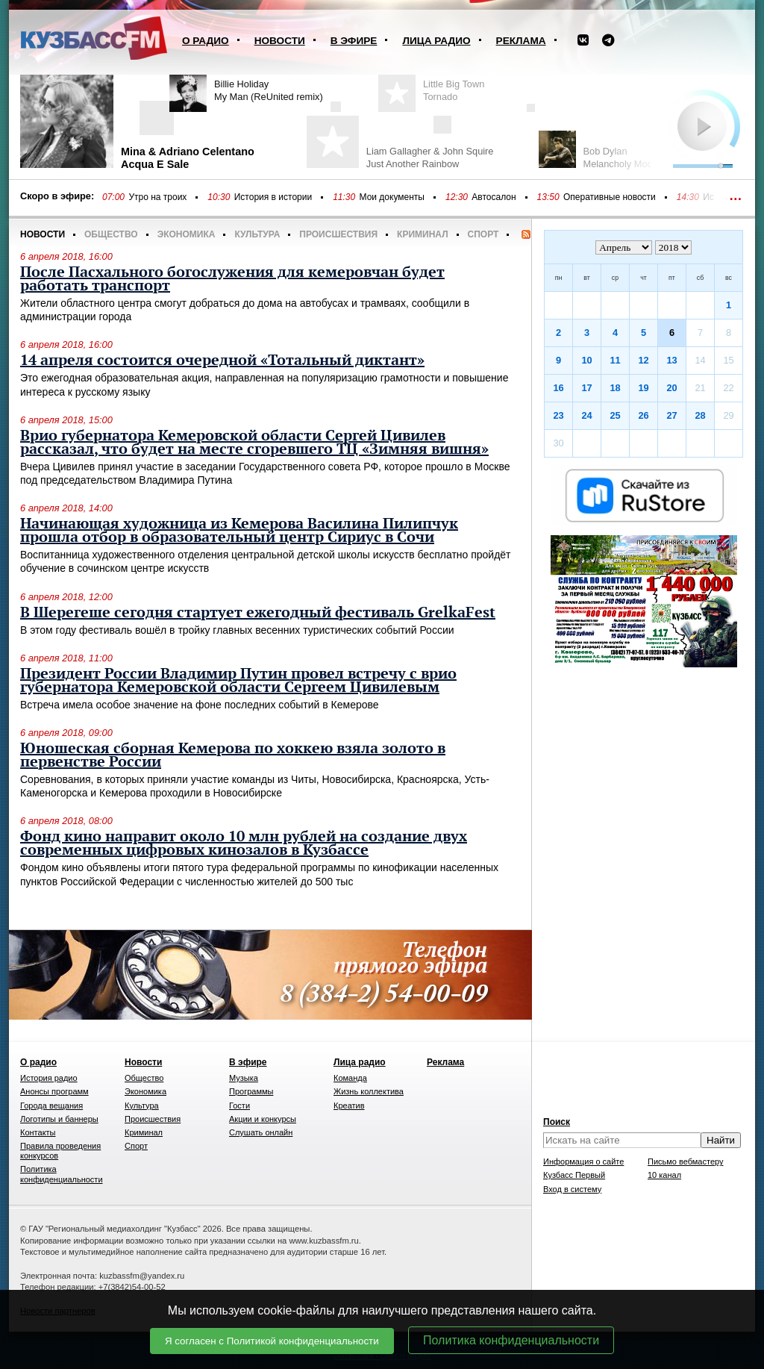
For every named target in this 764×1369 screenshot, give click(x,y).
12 (643, 360)
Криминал (422, 234)
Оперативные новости (609, 197)
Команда (350, 1077)
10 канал (664, 1174)
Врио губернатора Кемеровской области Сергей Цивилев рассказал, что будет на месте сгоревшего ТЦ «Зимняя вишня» (254, 442)
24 (586, 415)
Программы (251, 1091)
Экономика (186, 234)
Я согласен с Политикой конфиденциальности (272, 1341)
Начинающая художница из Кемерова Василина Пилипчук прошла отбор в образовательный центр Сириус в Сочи (239, 530)
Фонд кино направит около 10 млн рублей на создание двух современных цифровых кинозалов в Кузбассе (243, 843)
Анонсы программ (54, 1091)
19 (643, 387)
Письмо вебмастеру (686, 1161)
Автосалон (494, 197)
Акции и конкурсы (262, 1118)
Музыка (243, 1077)
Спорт (483, 234)
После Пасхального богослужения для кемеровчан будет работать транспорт (232, 279)
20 (671, 387)
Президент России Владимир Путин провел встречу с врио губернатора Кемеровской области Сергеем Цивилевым (238, 680)
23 (558, 415)
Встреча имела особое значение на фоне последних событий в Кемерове (199, 705)
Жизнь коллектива (369, 1091)
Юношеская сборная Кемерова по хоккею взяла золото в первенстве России (232, 755)
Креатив (349, 1105)
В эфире (354, 40)
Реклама (521, 40)
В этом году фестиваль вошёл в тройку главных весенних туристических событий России (237, 630)
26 (643, 415)
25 (615, 415)
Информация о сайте (583, 1161)
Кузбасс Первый (574, 1174)
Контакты (38, 1132)
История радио (49, 1077)
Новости (279, 40)
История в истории (273, 197)
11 (615, 360)
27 (671, 415)
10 (586, 360)
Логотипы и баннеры (59, 1118)
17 (586, 387)
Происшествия (338, 234)
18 (615, 387)
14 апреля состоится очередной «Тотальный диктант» (222, 360)
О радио (205, 40)
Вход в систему (572, 1189)
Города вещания (51, 1105)
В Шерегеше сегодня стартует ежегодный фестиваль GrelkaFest (257, 613)
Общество (111, 234)
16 (558, 387)
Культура (257, 234)
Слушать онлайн (260, 1132)
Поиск (556, 1122)
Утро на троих (157, 197)
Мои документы (392, 197)
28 (700, 415)
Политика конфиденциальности (511, 1340)
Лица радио (436, 40)
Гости (239, 1105)
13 (671, 360)
